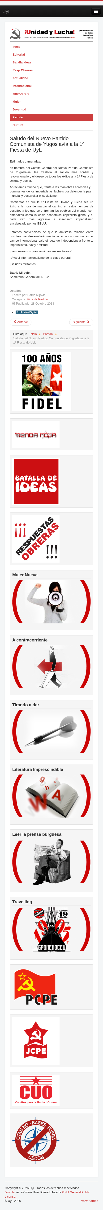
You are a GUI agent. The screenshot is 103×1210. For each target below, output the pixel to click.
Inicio (17, 46)
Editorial (19, 54)
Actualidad (20, 78)
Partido (18, 117)
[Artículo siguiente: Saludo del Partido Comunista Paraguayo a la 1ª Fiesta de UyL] (81, 322)
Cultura (18, 125)
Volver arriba (89, 1201)
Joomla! (10, 1192)
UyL (6, 11)
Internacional (22, 86)
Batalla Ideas (22, 62)
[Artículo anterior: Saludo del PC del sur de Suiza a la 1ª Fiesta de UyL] (20, 322)
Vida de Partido (37, 299)
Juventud (19, 109)
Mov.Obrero (21, 94)
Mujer (17, 101)
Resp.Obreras (23, 70)
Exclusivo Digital (27, 312)
